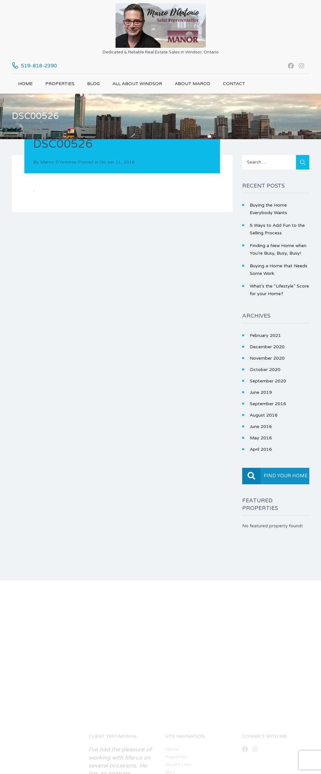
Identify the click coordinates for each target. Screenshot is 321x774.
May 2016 (261, 438)
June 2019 (261, 392)
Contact (234, 83)
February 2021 (265, 335)
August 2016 (264, 415)
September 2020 (268, 381)
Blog (93, 83)
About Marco (192, 83)
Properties (59, 83)
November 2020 (267, 358)
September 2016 (268, 403)
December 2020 (267, 347)
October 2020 (265, 369)
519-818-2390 (39, 66)
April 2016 (261, 449)
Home (25, 83)
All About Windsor (137, 83)
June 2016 (261, 426)
